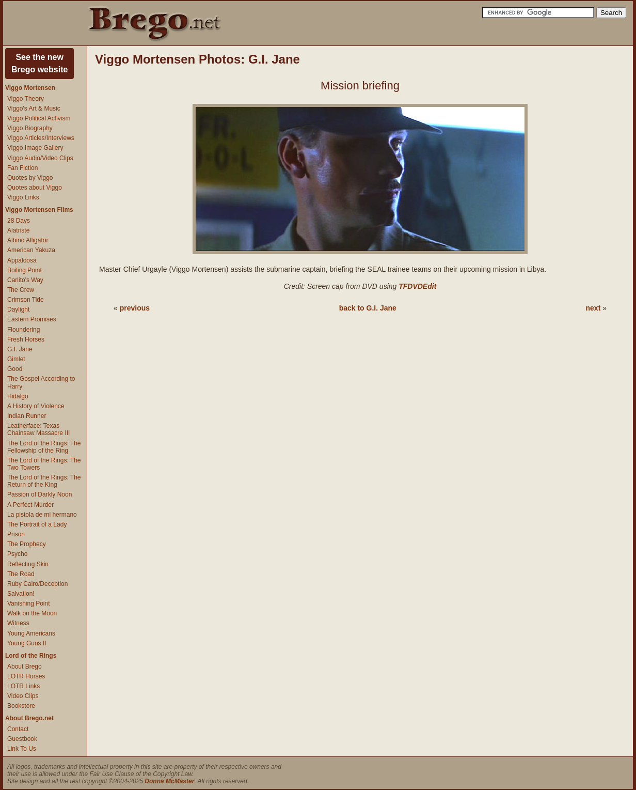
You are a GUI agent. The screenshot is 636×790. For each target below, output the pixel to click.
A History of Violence (36, 406)
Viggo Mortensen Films (39, 209)
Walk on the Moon (32, 613)
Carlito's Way (25, 280)
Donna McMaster (169, 781)
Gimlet (16, 359)
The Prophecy (26, 544)
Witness (18, 623)
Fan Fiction (22, 168)
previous (135, 308)
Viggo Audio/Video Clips (40, 158)
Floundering (23, 329)
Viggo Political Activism (39, 118)
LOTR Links (23, 686)
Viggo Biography (30, 128)
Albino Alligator (27, 240)
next (593, 308)
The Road (21, 574)
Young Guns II (26, 643)
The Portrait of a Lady (37, 524)
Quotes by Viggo (30, 177)
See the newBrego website (39, 63)
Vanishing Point (28, 603)
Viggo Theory (25, 98)
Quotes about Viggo (34, 187)
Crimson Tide (25, 299)
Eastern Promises (31, 319)
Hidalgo (17, 396)
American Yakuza (31, 250)
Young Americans (31, 633)
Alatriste (18, 230)
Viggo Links (23, 197)
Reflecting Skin (28, 564)
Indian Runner (26, 416)
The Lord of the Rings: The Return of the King (44, 481)
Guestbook (22, 738)
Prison (16, 534)
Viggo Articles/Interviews (40, 138)
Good (14, 369)
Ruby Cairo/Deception (37, 583)
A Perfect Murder (30, 504)
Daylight (18, 309)
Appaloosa (22, 260)
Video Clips (22, 696)
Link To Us (21, 748)
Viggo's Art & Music (33, 108)
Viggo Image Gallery (35, 147)
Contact (17, 729)
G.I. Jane (20, 349)
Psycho (17, 553)
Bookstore (21, 705)
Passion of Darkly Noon (39, 494)
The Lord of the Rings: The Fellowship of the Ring (44, 447)
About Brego (24, 666)
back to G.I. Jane (367, 308)
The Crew (20, 289)
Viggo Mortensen (30, 87)
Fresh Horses (25, 339)
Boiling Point (24, 270)
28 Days (18, 220)
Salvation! (21, 593)
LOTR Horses (26, 676)
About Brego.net (29, 718)
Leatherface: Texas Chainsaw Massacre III (38, 429)
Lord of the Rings (30, 655)
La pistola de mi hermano (42, 514)
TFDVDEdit (417, 286)
